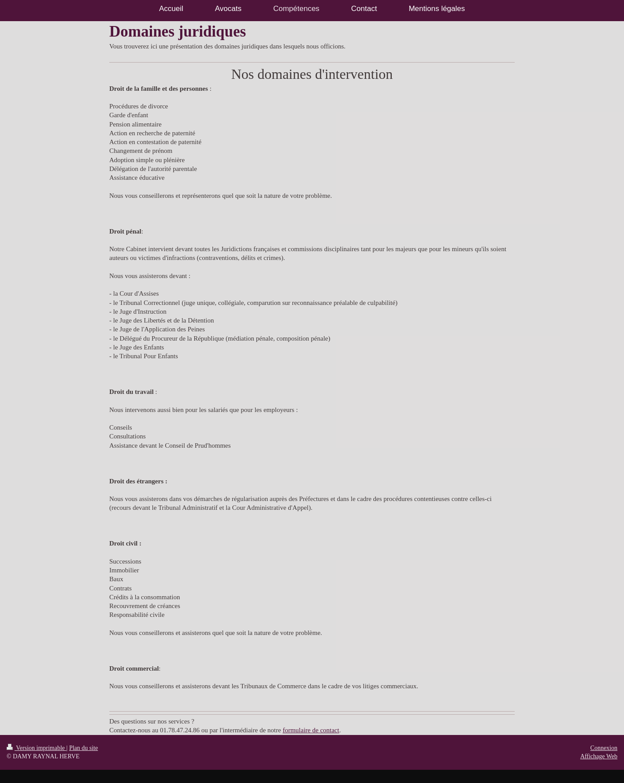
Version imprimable (37, 748)
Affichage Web (598, 756)
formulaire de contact (310, 730)
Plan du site (83, 748)
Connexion (604, 748)
